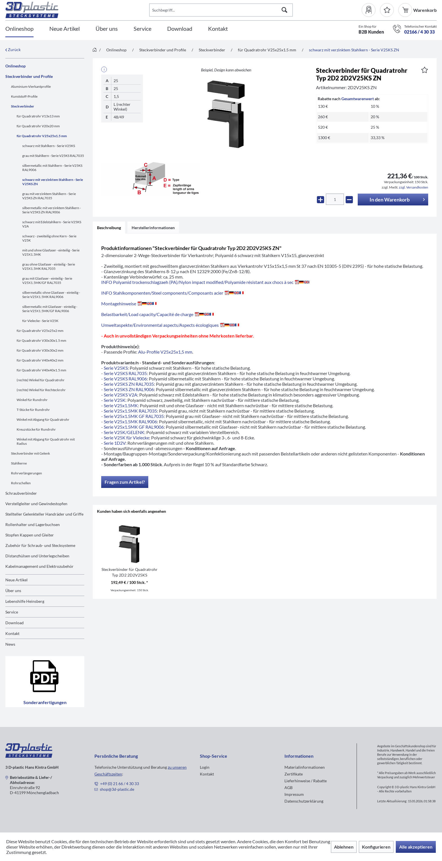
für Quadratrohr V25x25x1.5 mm (42, 136)
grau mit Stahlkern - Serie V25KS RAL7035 (53, 156)
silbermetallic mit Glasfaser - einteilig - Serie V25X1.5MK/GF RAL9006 (49, 308)
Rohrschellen (21, 483)
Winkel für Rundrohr (32, 400)
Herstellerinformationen (153, 227)
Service (11, 612)
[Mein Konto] (371, 10)
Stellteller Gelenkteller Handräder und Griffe (44, 514)
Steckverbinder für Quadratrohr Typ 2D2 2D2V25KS (129, 572)
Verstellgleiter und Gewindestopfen (36, 503)
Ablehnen (343, 846)
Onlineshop (15, 65)
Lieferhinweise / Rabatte (305, 780)
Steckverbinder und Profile (29, 76)
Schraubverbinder (21, 493)
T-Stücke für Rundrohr (33, 410)
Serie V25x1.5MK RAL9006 (130, 421)
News (10, 644)
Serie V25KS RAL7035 (125, 373)
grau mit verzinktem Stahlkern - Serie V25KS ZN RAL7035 (49, 196)
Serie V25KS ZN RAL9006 (129, 389)
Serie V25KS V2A (120, 394)
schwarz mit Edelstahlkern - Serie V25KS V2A (51, 224)
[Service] (142, 29)
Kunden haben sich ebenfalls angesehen (131, 511)
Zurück (13, 49)
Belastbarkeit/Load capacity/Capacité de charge (158, 314)
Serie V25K (114, 400)
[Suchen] (284, 10)
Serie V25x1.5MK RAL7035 (130, 410)
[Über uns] (107, 29)
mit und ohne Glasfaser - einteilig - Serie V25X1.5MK (50, 252)
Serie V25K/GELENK (124, 432)
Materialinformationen (304, 767)
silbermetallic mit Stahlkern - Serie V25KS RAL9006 (52, 167)
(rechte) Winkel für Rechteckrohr (41, 390)
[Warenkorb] (405, 10)
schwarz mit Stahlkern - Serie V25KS (48, 146)
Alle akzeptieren (415, 846)
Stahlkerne (19, 463)
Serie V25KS (116, 368)
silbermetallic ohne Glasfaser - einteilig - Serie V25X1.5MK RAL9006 (51, 294)
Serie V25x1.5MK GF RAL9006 (134, 427)
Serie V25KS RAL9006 (125, 378)
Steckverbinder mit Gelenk (30, 453)
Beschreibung (109, 227)
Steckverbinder (22, 106)
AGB (288, 787)
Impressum (294, 794)
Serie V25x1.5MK (121, 405)
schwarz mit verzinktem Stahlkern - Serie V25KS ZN (52, 182)
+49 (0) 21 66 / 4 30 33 (119, 783)
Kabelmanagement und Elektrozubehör (39, 566)
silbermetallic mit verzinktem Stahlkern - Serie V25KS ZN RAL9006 (51, 210)
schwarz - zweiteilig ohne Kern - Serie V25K (49, 238)
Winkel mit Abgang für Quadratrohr (43, 419)
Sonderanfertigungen (45, 681)
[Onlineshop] (19, 29)
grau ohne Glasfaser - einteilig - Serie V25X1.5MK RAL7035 (48, 266)
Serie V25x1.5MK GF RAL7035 (134, 416)
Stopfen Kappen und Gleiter (29, 535)
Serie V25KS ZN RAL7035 (129, 384)
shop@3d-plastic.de (117, 789)
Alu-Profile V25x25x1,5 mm (165, 351)
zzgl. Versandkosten (413, 187)
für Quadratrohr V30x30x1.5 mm (41, 340)
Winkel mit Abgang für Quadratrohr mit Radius (46, 441)
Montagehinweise (130, 303)
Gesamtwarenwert (357, 98)
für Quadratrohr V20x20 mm (38, 126)
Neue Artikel (16, 579)
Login (204, 767)
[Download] (179, 29)
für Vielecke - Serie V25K (40, 321)
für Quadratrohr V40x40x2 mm (40, 360)
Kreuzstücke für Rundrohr (36, 429)
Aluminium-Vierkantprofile (31, 86)
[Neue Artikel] (64, 29)
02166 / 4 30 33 (419, 31)
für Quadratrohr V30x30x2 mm (40, 350)
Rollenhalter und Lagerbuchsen (32, 524)
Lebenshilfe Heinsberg (24, 601)
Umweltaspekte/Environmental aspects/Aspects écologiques (171, 325)
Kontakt (12, 633)
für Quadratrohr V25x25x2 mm (40, 330)
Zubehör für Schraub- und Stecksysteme (40, 545)
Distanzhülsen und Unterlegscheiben (37, 555)
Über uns (13, 590)
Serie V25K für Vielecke (126, 437)
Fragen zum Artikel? (125, 482)
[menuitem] (371, 10)
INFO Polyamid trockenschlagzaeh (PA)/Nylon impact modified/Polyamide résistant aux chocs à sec (205, 282)
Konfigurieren (376, 846)
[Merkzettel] (387, 10)
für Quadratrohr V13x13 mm (38, 116)
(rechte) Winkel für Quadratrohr (41, 380)
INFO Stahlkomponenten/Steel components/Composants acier (173, 292)
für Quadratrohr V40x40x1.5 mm (41, 370)
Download (14, 622)
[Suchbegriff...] (221, 10)
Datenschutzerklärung (303, 801)
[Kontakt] (218, 29)
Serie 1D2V (114, 443)
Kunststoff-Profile (24, 96)
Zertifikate (293, 774)
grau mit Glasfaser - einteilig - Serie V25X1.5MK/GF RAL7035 (47, 280)
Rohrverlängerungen (26, 473)
